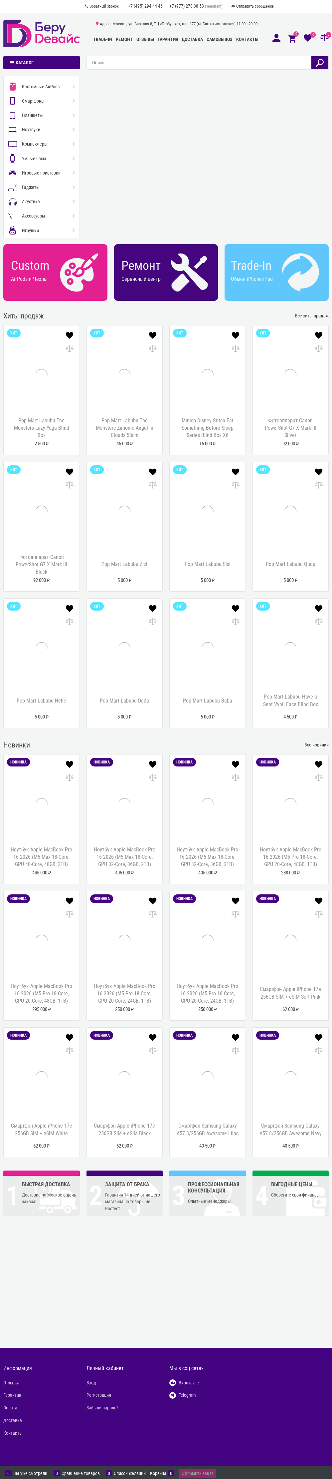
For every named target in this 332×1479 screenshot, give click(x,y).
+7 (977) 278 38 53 (186, 6)
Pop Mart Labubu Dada (124, 701)
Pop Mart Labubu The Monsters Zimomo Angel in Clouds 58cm (124, 428)
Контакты (247, 39)
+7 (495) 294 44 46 (145, 6)
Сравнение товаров (81, 1473)
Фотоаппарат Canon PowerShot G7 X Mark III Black (41, 564)
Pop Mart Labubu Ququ (290, 564)
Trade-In (102, 39)
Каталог (25, 62)
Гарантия (168, 39)
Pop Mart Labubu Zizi (124, 564)
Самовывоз (220, 39)
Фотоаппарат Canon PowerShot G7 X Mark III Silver (290, 428)
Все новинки (316, 744)
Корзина (158, 1473)
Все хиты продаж (312, 315)
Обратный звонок (104, 6)
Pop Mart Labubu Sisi (208, 564)
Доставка (192, 39)
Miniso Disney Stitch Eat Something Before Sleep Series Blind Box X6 (208, 428)
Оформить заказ (198, 1473)
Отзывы (145, 39)
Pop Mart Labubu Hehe (41, 701)
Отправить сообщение (255, 6)
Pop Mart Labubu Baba (207, 701)
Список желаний (130, 1473)
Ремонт (124, 39)
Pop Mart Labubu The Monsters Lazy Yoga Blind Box (41, 428)
